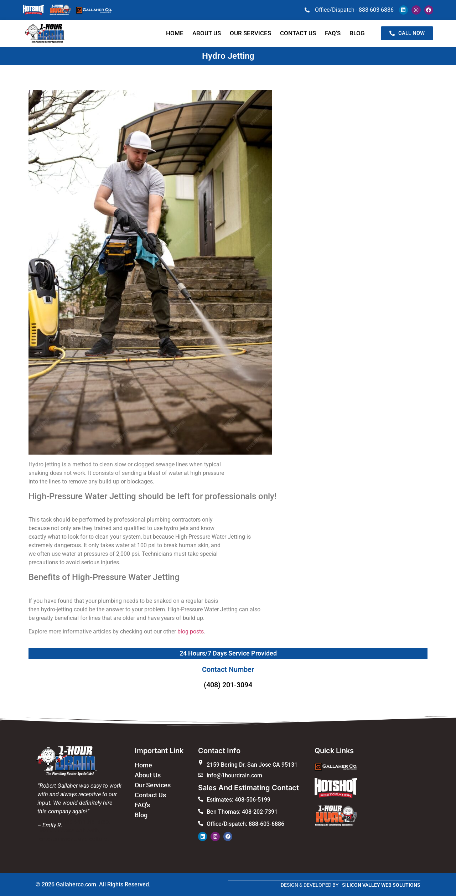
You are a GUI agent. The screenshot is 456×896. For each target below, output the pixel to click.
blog (357, 33)
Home (174, 33)
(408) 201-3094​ (228, 684)
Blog (141, 815)
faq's (333, 33)
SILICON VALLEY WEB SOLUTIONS (381, 884)
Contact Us (150, 795)
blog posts (190, 631)
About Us (206, 33)
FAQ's (142, 805)
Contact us (298, 33)
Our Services (250, 33)
